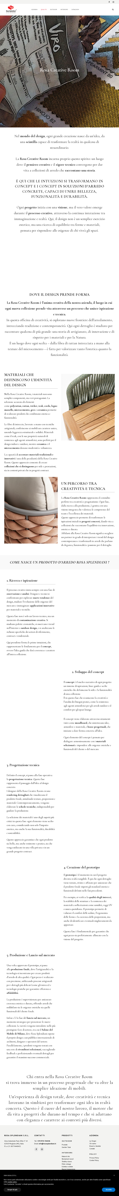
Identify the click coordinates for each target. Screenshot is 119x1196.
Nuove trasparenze (68, 1169)
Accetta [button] (109, 1190)
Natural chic (66, 1156)
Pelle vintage (66, 1164)
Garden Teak (66, 1147)
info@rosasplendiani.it (47, 1144)
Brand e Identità (95, 1146)
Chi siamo (92, 1143)
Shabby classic (67, 1161)
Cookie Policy (94, 1160)
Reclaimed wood (67, 1159)
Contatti (92, 1149)
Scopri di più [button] (12, 1190)
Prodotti (64, 1145)
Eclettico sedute (67, 1167)
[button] (114, 1175)
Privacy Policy (94, 1158)
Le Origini (92, 1141)
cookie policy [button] (12, 1182)
